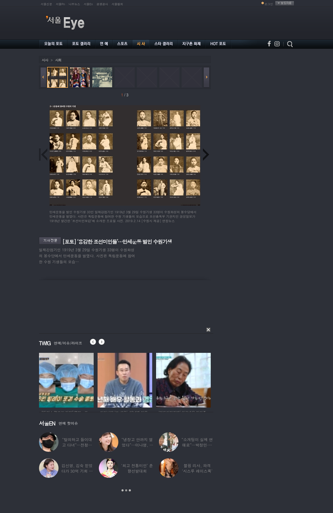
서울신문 (46, 4)
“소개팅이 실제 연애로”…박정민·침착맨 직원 (197, 445)
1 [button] (122, 490)
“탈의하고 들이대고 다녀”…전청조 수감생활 (77, 445)
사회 (58, 60)
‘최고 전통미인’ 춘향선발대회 (137, 468)
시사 (45, 60)
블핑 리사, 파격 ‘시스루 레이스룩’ (197, 468)
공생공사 (102, 4)
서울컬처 (117, 4)
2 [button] (126, 490)
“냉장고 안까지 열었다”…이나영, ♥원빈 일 (137, 445)
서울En (88, 4)
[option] (66, 379)
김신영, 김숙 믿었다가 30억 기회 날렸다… (77, 471)
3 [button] (130, 490)
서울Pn (60, 4)
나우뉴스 (74, 4)
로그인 (269, 4)
